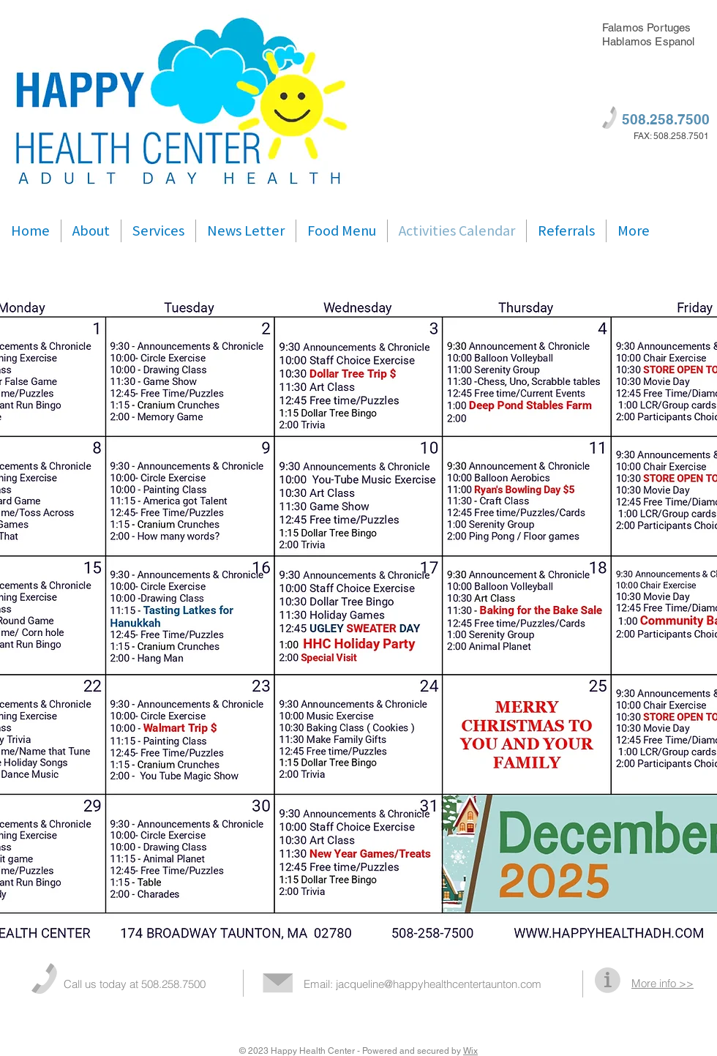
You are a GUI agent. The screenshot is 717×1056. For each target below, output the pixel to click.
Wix (470, 1051)
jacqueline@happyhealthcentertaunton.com (438, 984)
